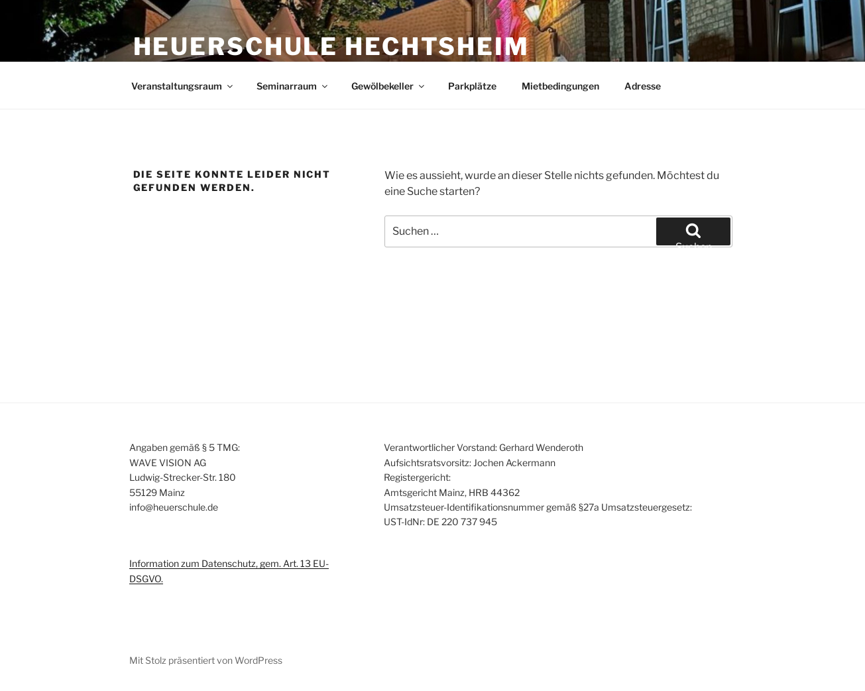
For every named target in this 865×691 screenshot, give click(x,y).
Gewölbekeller (388, 86)
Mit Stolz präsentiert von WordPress (205, 660)
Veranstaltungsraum (183, 86)
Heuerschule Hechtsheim (331, 46)
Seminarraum (293, 86)
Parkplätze (472, 86)
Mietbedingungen (560, 86)
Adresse (642, 86)
